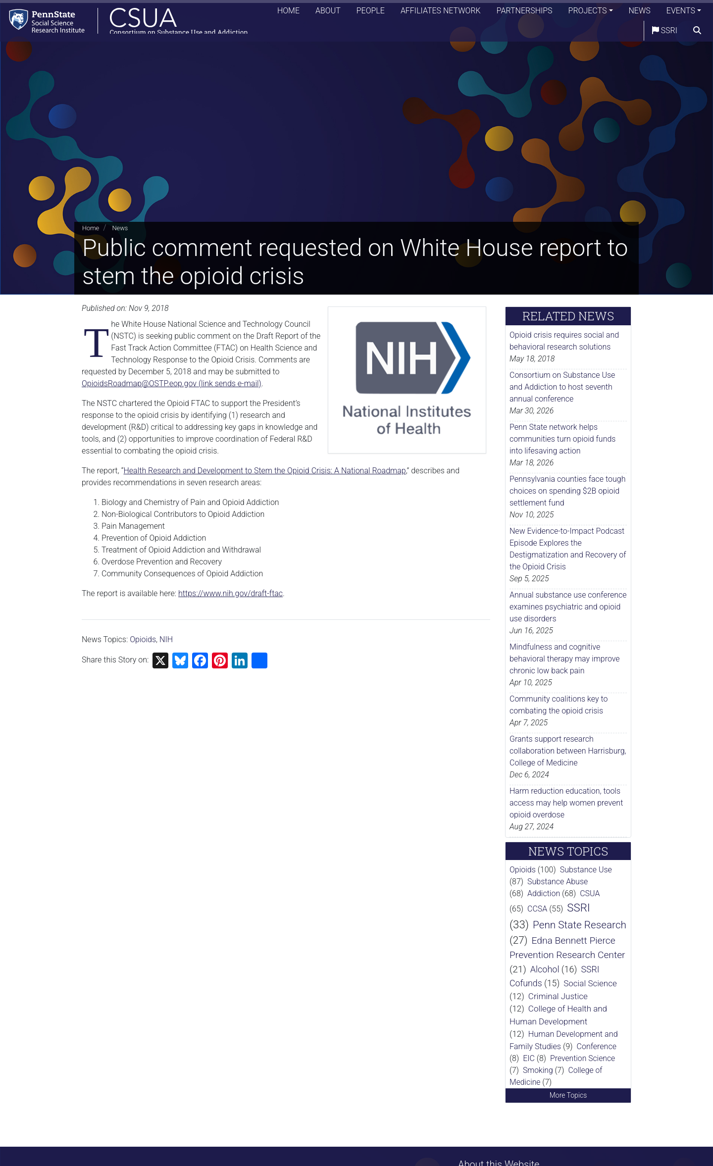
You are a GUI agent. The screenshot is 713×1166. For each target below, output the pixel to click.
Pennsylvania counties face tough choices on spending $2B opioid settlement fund (567, 490)
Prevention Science (582, 1058)
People (370, 12)
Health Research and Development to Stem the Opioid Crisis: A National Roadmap (265, 470)
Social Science (590, 983)
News (640, 12)
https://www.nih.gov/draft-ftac (230, 593)
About (328, 12)
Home (288, 12)
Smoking (538, 1070)
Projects (587, 12)
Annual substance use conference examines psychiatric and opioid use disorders (568, 606)
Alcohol (545, 969)
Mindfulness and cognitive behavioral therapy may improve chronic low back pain (564, 658)
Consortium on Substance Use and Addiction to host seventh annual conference (562, 387)
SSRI (664, 32)
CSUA (590, 893)
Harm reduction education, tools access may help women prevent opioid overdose (566, 802)
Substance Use (586, 869)
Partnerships (525, 12)
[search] (697, 32)
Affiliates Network (441, 12)
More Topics (568, 1095)
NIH (166, 639)
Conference (596, 1046)
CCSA (537, 908)
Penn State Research (579, 925)
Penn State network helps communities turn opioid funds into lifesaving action (562, 439)
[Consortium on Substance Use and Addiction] (127, 22)
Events (680, 12)
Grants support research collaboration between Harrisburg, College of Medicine (567, 750)
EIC (529, 1058)
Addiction (543, 893)
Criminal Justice (558, 996)
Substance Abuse (557, 881)
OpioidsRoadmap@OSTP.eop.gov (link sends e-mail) (171, 383)
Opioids (143, 639)
